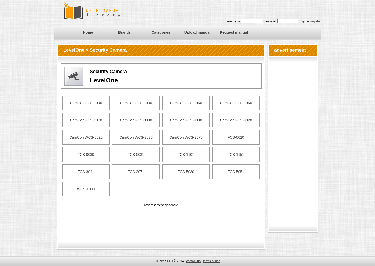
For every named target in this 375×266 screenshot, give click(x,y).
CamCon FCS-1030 (86, 103)
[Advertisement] (161, 220)
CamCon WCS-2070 (186, 137)
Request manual (234, 32)
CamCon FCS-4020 (236, 120)
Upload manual (197, 32)
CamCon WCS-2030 (136, 137)
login (303, 21)
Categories (161, 32)
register (315, 21)
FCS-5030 (186, 172)
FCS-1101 (186, 154)
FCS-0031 (136, 154)
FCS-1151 (236, 154)
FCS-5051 (236, 172)
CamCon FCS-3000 (136, 120)
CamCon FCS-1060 (186, 103)
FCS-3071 (136, 172)
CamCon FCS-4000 (186, 120)
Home (88, 32)
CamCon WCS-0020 (86, 137)
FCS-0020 (236, 137)
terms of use (211, 261)
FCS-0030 (86, 154)
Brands (124, 32)
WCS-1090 (86, 189)
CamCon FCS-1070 (86, 120)
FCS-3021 (86, 172)
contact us (193, 261)
